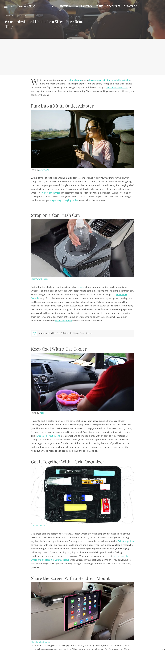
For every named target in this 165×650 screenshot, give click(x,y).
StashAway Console (39, 278)
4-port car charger (51, 192)
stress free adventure (116, 87)
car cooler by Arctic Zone (47, 435)
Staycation (66, 6)
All (54, 6)
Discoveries (113, 6)
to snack (81, 286)
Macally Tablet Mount (40, 642)
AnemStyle (44, 169)
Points (99, 6)
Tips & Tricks (130, 6)
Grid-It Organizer (38, 525)
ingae (41, 412)
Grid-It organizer (126, 541)
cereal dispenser (63, 320)
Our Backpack (84, 6)
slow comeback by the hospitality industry (109, 79)
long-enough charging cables (64, 200)
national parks (75, 79)
